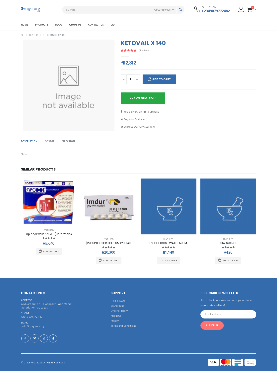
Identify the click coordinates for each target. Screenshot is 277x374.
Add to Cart (163, 79)
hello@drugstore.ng (33, 329)
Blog (58, 24)
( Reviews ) (145, 50)
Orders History (120, 313)
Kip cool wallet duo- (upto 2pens (48, 237)
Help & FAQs (118, 304)
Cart (113, 24)
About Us (75, 24)
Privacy (115, 323)
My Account (118, 309)
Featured (34, 35)
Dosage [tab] (50, 143)
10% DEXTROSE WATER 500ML (168, 246)
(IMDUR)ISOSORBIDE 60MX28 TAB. (108, 246)
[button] (251, 9)
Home (24, 24)
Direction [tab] (70, 143)
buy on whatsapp (144, 98)
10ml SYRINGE (228, 246)
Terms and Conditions (124, 328)
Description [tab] (29, 143)
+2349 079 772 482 (31, 320)
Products (41, 24)
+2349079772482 (214, 11)
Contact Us (96, 24)
